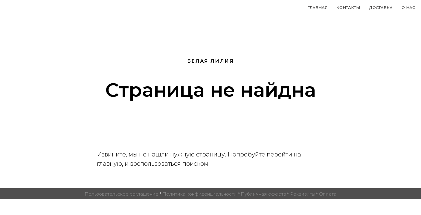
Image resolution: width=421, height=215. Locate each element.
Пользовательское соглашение (121, 194)
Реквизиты (302, 194)
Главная (317, 7)
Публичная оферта (263, 194)
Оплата (327, 194)
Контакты (348, 7)
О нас (408, 7)
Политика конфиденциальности (199, 194)
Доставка (381, 7)
